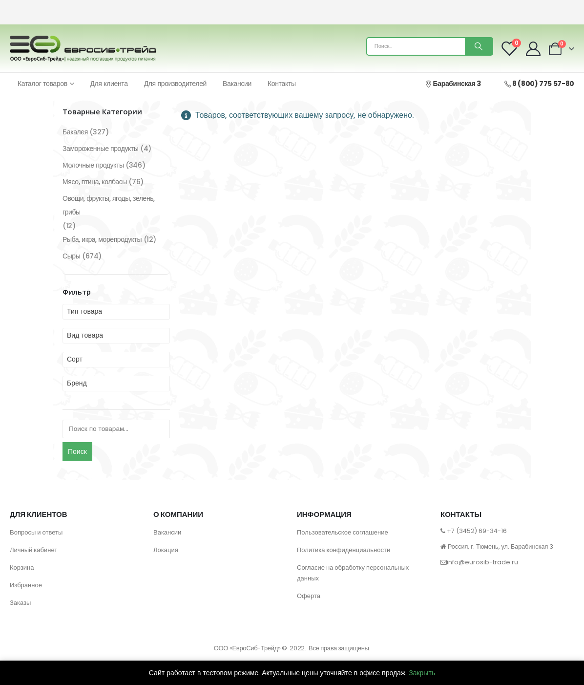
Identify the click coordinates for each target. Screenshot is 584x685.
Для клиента (108, 83)
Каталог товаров (42, 83)
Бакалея (75, 132)
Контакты (282, 83)
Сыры (71, 256)
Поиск (77, 451)
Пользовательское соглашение (342, 532)
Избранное (26, 585)
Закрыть (422, 673)
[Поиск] (478, 46)
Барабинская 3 (452, 83)
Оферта (308, 595)
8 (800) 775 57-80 (539, 83)
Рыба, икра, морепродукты (102, 239)
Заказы (20, 602)
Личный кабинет (33, 550)
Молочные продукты (93, 165)
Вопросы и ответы (36, 532)
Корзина (22, 567)
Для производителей (175, 83)
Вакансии (237, 83)
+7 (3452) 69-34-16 (477, 531)
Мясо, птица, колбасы (95, 182)
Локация (165, 550)
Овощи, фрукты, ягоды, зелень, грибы (109, 205)
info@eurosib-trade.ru (482, 562)
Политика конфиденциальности (343, 550)
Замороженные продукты (100, 148)
